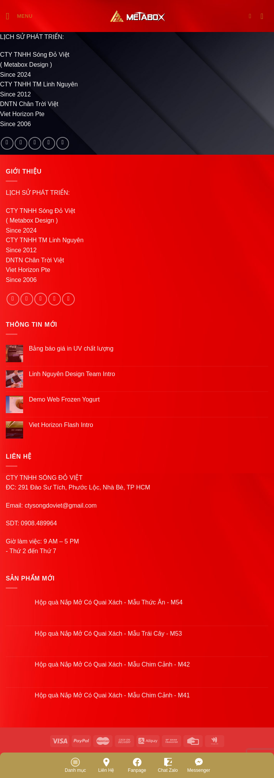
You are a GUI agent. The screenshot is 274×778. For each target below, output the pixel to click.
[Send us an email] (48, 143)
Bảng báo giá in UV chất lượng (72, 348)
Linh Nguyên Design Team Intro (72, 374)
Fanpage (137, 765)
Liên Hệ (106, 765)
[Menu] (19, 16)
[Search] (252, 16)
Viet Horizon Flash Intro (61, 425)
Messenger (198, 765)
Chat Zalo (168, 765)
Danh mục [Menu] (75, 765)
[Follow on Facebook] (7, 143)
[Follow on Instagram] (21, 143)
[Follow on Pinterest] (62, 143)
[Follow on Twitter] (35, 143)
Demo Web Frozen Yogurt (64, 399)
